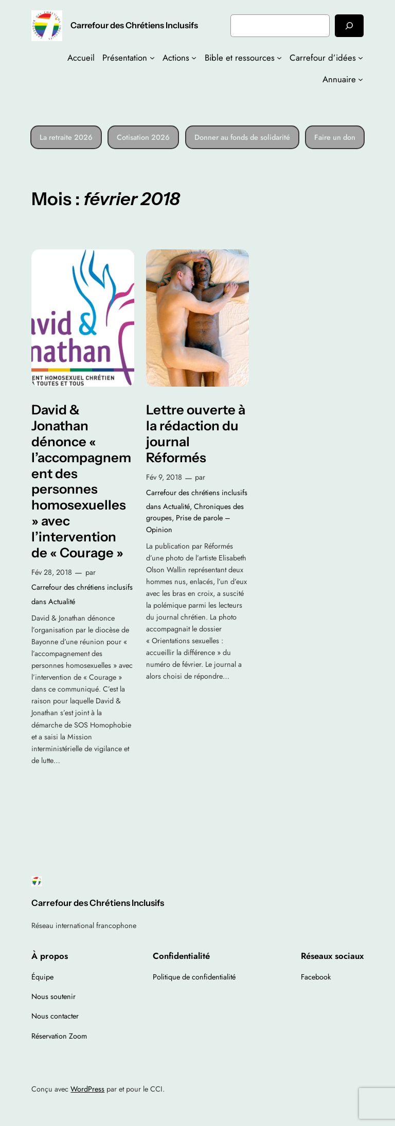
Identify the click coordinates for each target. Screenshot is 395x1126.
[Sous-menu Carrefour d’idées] (360, 57)
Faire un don (334, 137)
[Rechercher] (349, 25)
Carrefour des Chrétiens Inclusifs (134, 25)
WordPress (87, 1089)
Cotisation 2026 (143, 137)
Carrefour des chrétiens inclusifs (82, 587)
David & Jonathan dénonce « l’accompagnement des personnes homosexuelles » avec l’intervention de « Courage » (81, 481)
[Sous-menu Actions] (193, 57)
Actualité (61, 601)
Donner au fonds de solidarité (242, 137)
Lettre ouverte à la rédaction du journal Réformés (195, 433)
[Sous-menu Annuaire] (360, 79)
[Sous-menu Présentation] (152, 57)
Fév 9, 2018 (164, 477)
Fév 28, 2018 (51, 572)
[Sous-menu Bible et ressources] (279, 57)
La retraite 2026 (66, 137)
